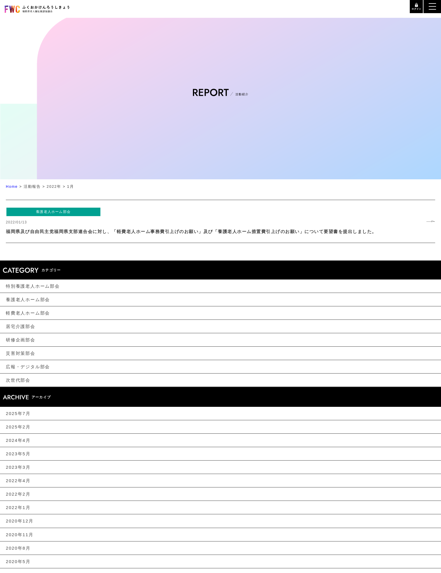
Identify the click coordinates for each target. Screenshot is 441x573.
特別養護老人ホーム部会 (33, 286)
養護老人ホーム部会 (28, 299)
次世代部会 (18, 380)
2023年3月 (18, 467)
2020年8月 (18, 548)
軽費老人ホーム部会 (28, 312)
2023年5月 (18, 453)
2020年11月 (19, 534)
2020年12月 (19, 521)
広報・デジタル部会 (28, 366)
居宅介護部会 (20, 326)
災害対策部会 (20, 353)
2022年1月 (18, 507)
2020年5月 (18, 561)
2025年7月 (18, 413)
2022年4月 (18, 480)
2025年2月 (18, 426)
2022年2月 (18, 494)
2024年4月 (18, 440)
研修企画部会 (20, 339)
